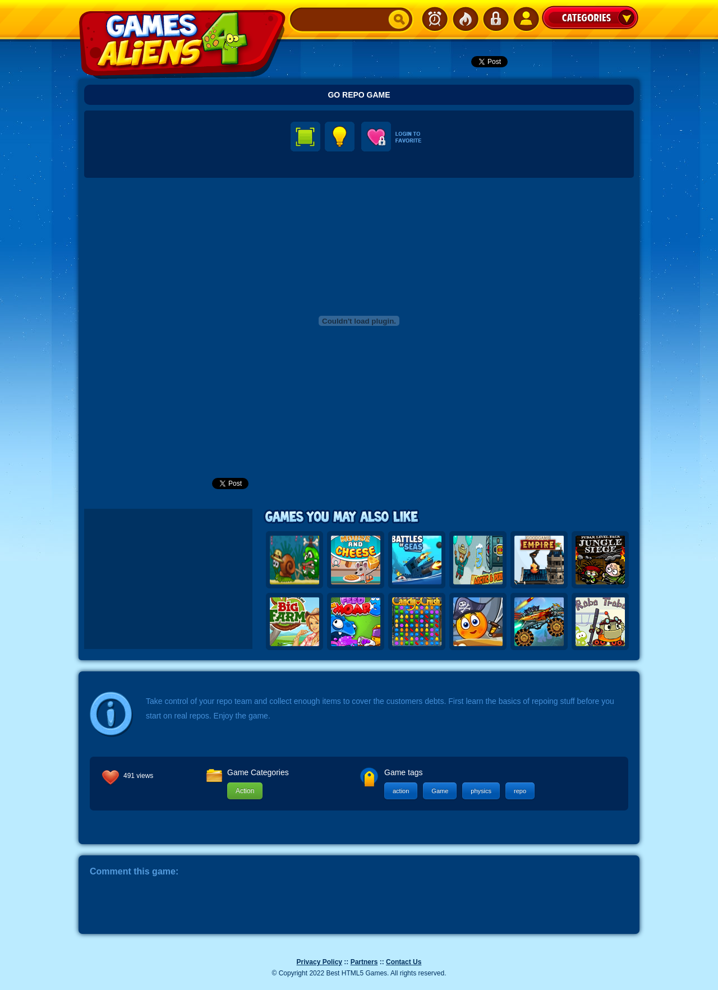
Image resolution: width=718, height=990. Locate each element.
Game (439, 791)
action (401, 791)
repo (520, 791)
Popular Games (465, 19)
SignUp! (526, 19)
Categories (590, 17)
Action (245, 791)
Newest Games (435, 19)
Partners (364, 962)
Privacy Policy (319, 962)
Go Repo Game (359, 94)
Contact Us (403, 962)
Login (495, 19)
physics (481, 791)
